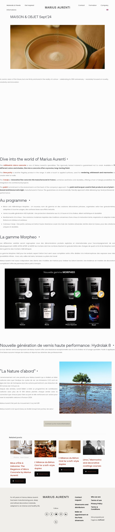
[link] (56, 499)
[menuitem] (107, 10)
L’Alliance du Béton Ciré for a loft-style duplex (45, 465)
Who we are (96, 497)
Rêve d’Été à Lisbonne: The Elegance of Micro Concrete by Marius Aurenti (20, 469)
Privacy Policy (96, 504)
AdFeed (101, 520)
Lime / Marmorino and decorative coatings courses (92, 462)
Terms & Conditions (95, 508)
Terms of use (96, 500)
